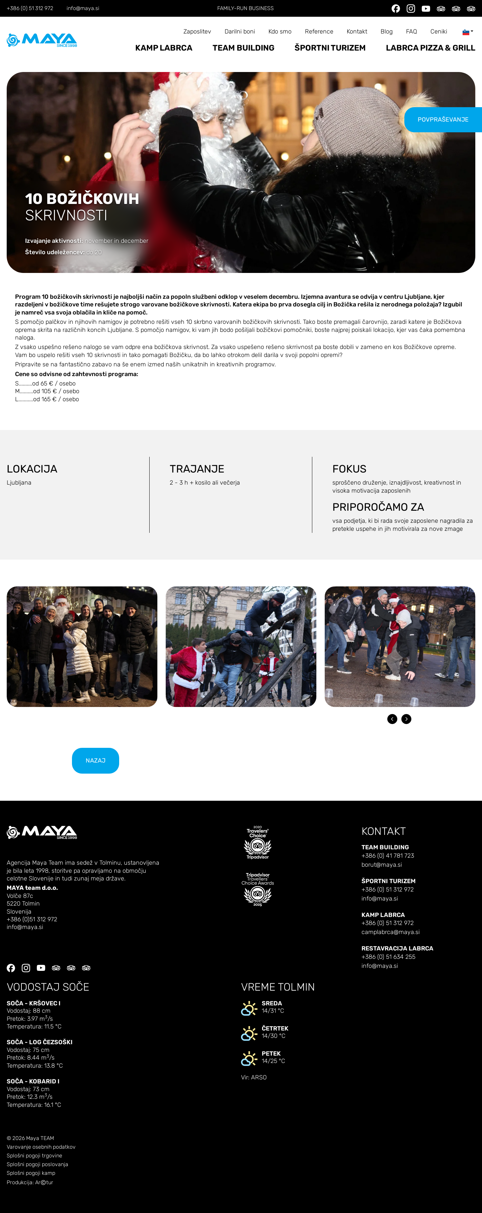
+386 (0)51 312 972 (32, 919)
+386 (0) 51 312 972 (30, 8)
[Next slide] (406, 719)
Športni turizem (330, 48)
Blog (387, 31)
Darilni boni (240, 31)
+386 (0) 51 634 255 (388, 956)
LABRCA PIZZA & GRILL (430, 48)
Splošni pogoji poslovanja (37, 1164)
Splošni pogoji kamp (31, 1173)
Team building (243, 48)
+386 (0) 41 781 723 (388, 855)
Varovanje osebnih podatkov (41, 1147)
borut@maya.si (382, 864)
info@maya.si (83, 8)
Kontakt (357, 31)
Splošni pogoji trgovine (34, 1155)
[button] (82, 646)
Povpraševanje (443, 119)
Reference (319, 31)
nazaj (95, 760)
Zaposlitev (197, 31)
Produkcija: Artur (30, 1182)
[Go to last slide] (392, 719)
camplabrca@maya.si (391, 932)
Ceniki (438, 31)
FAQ (411, 31)
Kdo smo (280, 31)
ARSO (259, 1077)
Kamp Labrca (163, 48)
